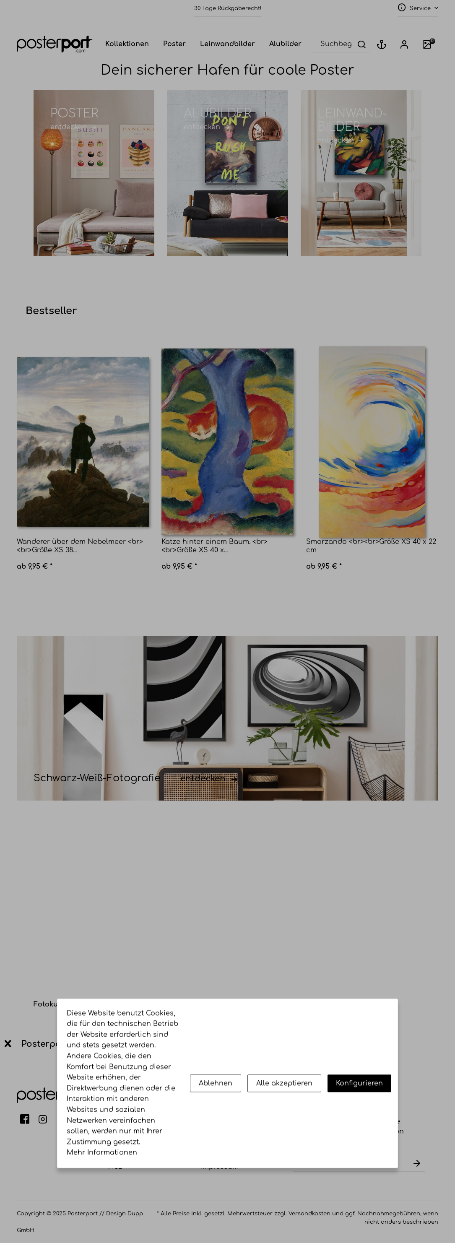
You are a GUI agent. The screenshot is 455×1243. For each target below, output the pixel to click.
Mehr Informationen (102, 1202)
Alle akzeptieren (284, 1132)
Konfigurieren (359, 1132)
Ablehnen (215, 1132)
